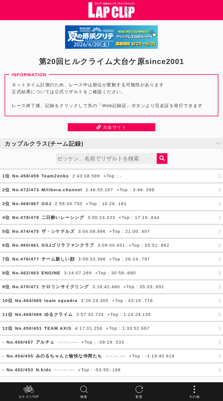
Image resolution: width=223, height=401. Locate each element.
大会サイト (112, 127)
